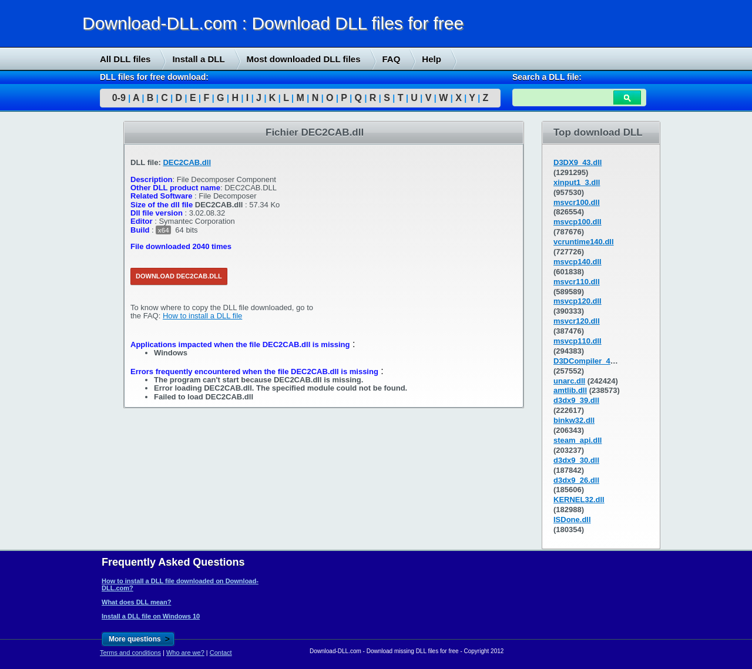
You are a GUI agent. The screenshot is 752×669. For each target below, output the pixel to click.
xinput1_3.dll (576, 182)
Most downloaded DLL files (304, 59)
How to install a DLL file (202, 315)
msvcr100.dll (576, 202)
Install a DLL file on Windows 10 (151, 616)
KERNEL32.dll (579, 499)
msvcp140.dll (577, 261)
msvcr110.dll (576, 281)
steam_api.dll (577, 440)
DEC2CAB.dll (187, 162)
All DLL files (125, 59)
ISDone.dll (572, 519)
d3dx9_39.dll (576, 400)
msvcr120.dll (576, 321)
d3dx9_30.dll (576, 460)
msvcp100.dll (577, 221)
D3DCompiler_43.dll (589, 361)
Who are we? (185, 652)
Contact (221, 652)
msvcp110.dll (577, 341)
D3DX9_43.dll (577, 162)
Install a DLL (198, 59)
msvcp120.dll (577, 301)
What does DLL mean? (136, 602)
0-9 (119, 98)
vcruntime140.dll (583, 241)
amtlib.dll (570, 390)
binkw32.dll (574, 420)
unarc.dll (569, 380)
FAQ (391, 59)
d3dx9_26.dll (576, 480)
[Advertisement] (88, 300)
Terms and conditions (130, 652)
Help (431, 59)
